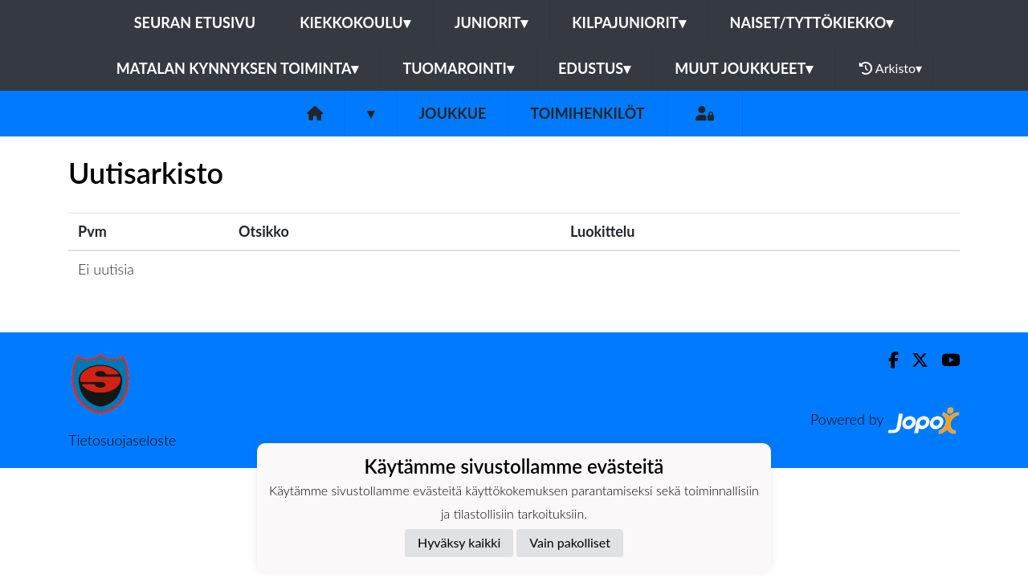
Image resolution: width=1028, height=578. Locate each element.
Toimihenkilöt (587, 113)
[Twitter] (913, 360)
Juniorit (491, 22)
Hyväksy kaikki (459, 542)
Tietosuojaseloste (122, 440)
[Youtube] (944, 360)
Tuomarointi (458, 68)
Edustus (594, 68)
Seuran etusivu (195, 22)
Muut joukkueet (744, 68)
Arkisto (890, 68)
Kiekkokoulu (355, 22)
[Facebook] (887, 360)
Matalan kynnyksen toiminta (237, 68)
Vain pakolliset (569, 542)
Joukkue (452, 113)
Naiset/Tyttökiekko (812, 22)
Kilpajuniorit (628, 22)
